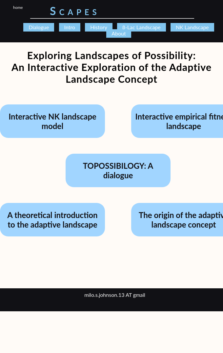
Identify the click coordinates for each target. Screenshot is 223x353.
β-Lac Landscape (141, 27)
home (18, 7)
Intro (69, 27)
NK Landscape (192, 27)
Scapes (75, 10)
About (119, 33)
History (98, 27)
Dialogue (39, 27)
